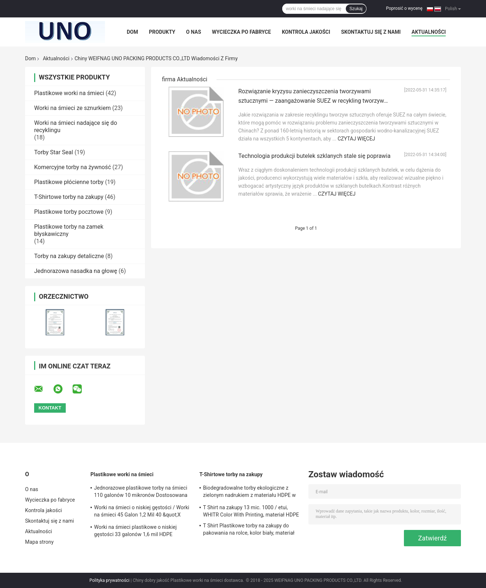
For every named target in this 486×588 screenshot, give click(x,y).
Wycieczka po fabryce (241, 32)
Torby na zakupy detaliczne (69, 256)
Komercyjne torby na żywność (72, 167)
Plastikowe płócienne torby (69, 182)
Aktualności (429, 32)
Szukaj (356, 8)
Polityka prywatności (109, 580)
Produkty (162, 32)
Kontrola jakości (306, 32)
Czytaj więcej (356, 139)
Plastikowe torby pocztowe (69, 211)
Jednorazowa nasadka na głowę (75, 271)
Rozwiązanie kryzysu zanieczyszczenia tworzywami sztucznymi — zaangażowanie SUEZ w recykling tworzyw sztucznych (311, 101)
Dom (132, 32)
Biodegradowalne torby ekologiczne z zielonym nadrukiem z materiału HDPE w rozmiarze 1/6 (249, 492)
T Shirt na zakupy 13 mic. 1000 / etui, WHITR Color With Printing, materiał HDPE (251, 511)
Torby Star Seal (53, 152)
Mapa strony (39, 542)
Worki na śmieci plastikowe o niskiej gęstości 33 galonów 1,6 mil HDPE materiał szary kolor (135, 531)
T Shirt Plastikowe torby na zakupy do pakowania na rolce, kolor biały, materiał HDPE (249, 530)
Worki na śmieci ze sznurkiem (72, 108)
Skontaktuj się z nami (371, 32)
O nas (193, 32)
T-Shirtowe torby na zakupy (68, 196)
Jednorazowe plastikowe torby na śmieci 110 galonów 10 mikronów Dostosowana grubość (140, 492)
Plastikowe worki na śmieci (69, 93)
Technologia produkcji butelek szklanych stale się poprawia (314, 155)
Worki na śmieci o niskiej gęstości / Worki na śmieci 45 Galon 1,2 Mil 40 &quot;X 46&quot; (141, 512)
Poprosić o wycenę (404, 8)
